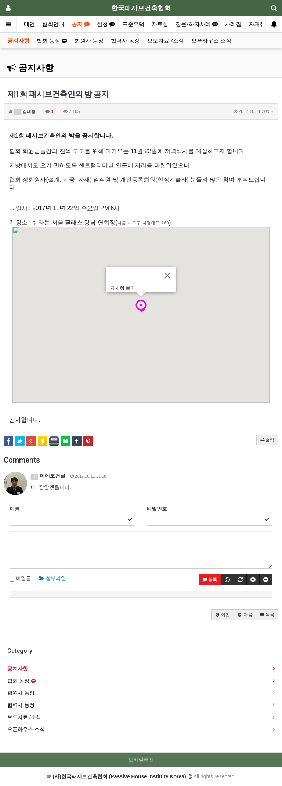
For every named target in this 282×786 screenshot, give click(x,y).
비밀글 (20, 578)
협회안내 (53, 24)
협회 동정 (52, 40)
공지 (81, 24)
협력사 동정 (125, 40)
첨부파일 (52, 578)
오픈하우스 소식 (211, 40)
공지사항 (18, 40)
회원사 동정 (89, 40)
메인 (29, 24)
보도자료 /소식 (165, 40)
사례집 (233, 24)
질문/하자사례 (197, 24)
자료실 (160, 24)
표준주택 (133, 24)
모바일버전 (141, 760)
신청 (106, 24)
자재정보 (260, 24)
